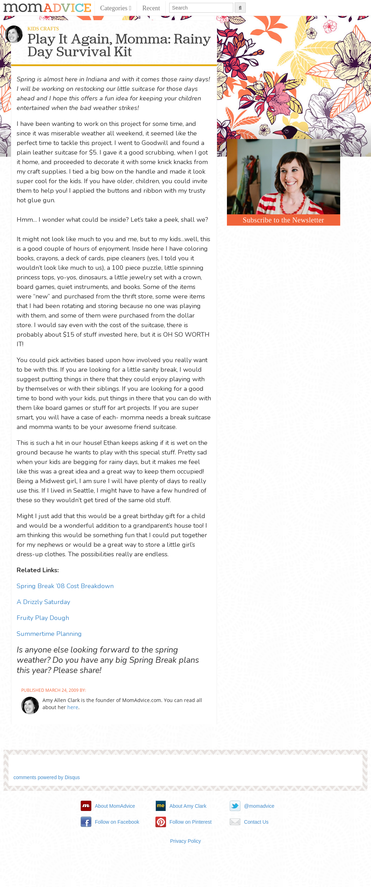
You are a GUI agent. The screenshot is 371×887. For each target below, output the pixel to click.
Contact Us (256, 822)
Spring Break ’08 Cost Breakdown (65, 586)
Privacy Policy (185, 841)
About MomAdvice (115, 806)
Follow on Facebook (117, 822)
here (72, 707)
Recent (151, 8)
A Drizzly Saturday (43, 602)
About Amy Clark (188, 806)
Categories (115, 8)
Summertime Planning (49, 634)
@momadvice (259, 806)
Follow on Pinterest (191, 822)
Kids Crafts (43, 28)
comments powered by (46, 777)
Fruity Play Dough (43, 618)
